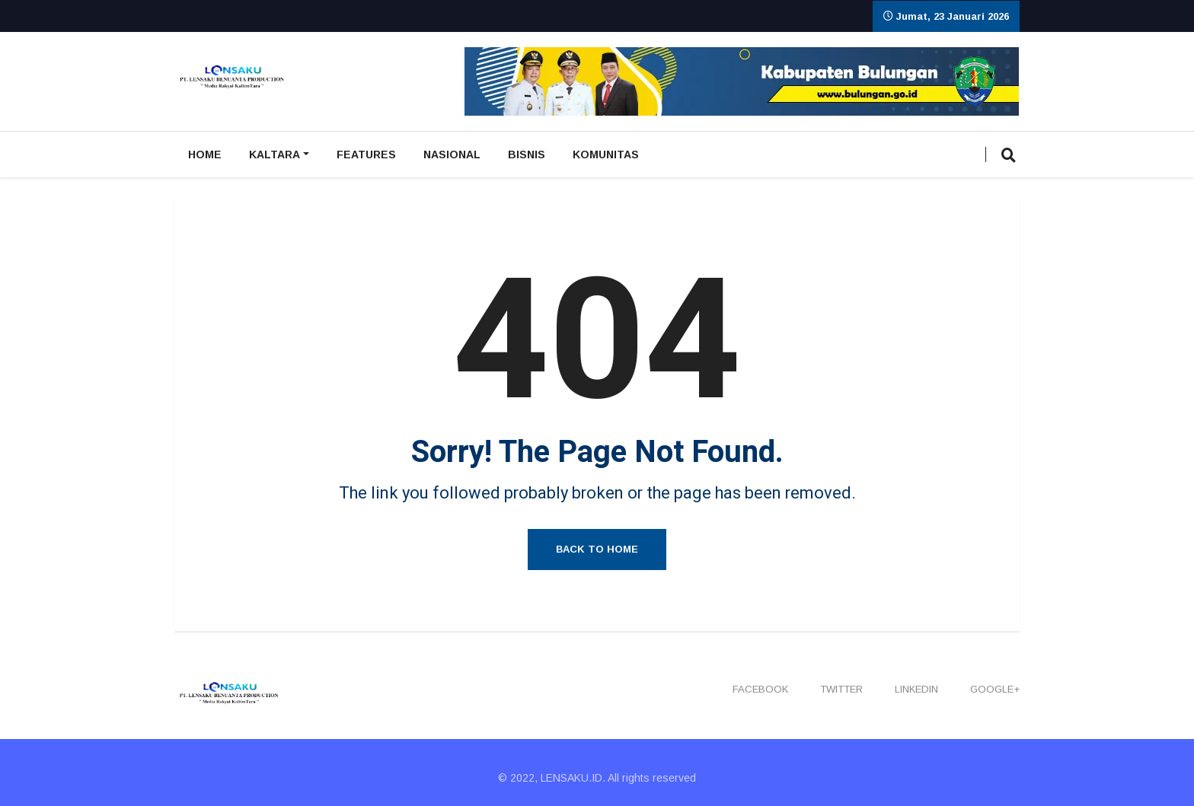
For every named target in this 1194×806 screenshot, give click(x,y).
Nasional (451, 154)
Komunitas (606, 154)
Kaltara (274, 154)
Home (205, 154)
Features (366, 154)
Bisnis (526, 154)
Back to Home (597, 549)
